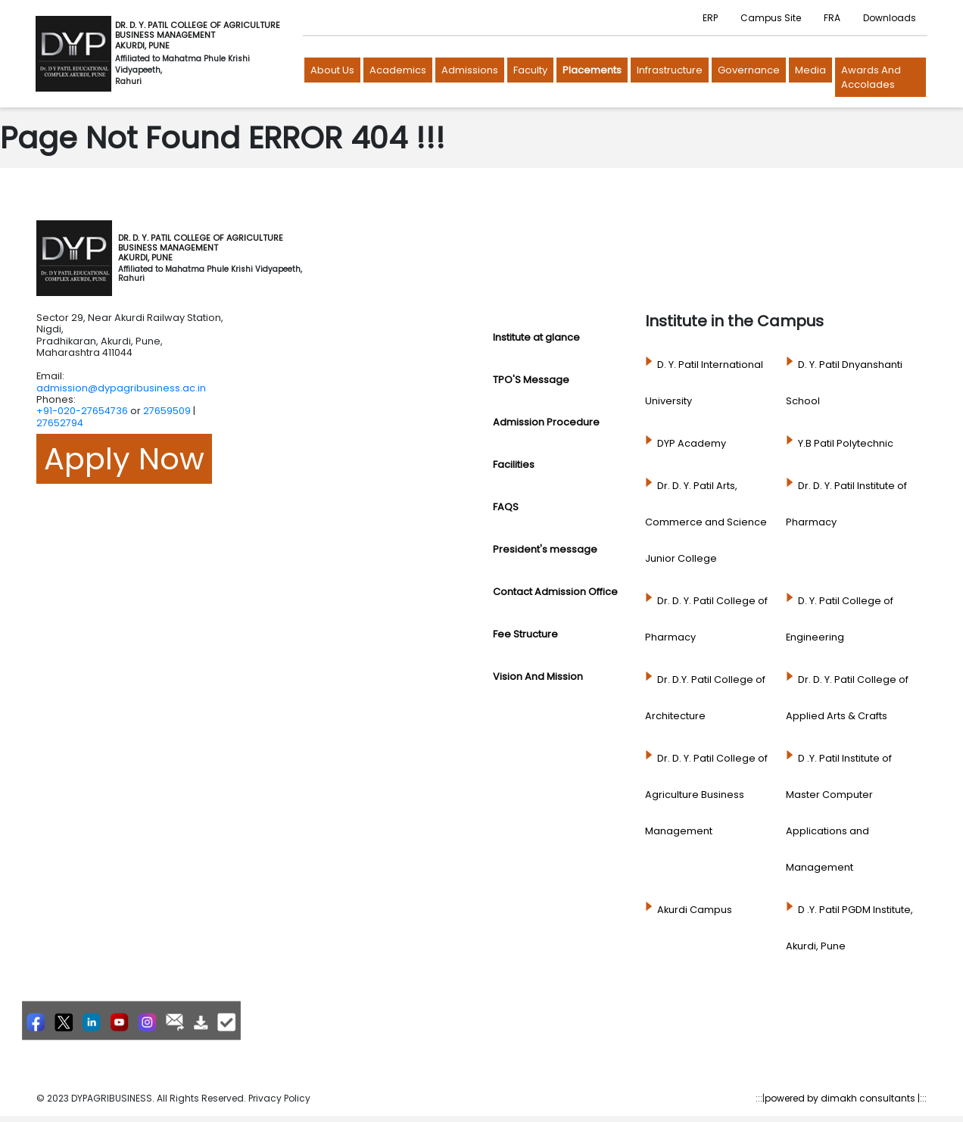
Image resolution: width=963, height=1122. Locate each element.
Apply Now (124, 459)
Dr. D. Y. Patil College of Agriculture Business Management (706, 794)
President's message (545, 549)
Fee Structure (525, 634)
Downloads (889, 17)
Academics (397, 70)
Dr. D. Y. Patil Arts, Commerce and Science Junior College (706, 522)
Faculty (530, 70)
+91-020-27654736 (82, 410)
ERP (710, 17)
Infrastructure (670, 70)
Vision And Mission (538, 676)
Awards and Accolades (871, 77)
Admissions (469, 70)
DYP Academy (691, 443)
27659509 (167, 410)
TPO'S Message (531, 379)
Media (810, 70)
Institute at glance (536, 337)
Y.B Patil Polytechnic (845, 443)
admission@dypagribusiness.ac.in (121, 388)
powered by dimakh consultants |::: (846, 1098)
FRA (832, 17)
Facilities (513, 464)
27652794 (59, 422)
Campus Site (770, 17)
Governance (749, 70)
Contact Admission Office (555, 591)
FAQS (506, 506)
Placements (592, 70)
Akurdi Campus (694, 909)
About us (332, 70)
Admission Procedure (546, 422)
